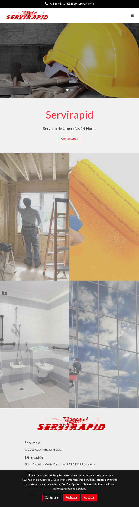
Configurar (52, 497)
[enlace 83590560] (35, 216)
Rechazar (71, 497)
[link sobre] (69, 426)
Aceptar (89, 497)
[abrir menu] (132, 15)
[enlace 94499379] (104, 343)
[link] (26, 15)
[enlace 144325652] (35, 343)
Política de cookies (74, 488)
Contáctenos (69, 138)
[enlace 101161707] (104, 216)
